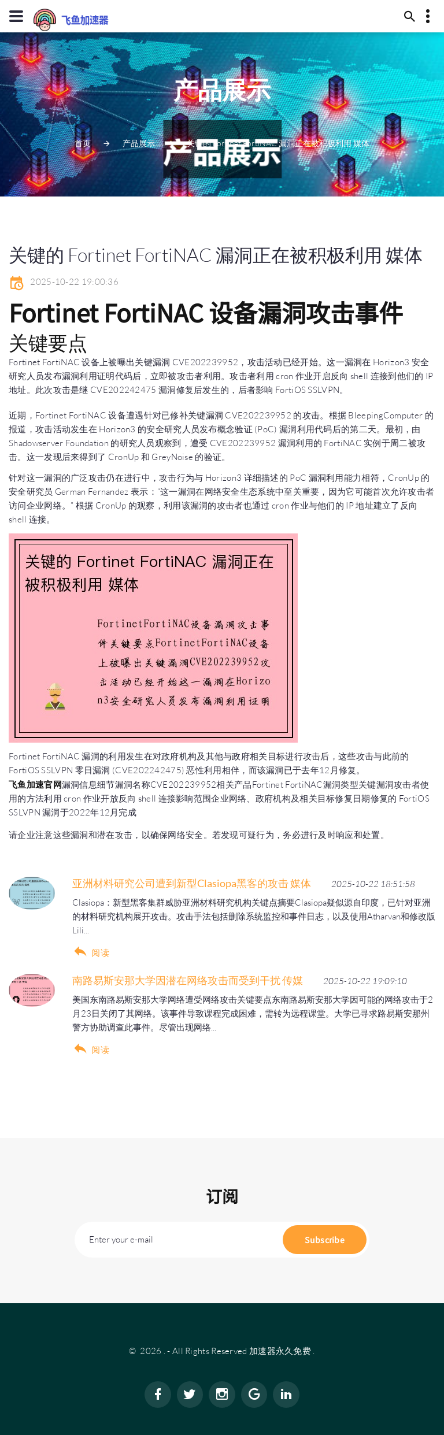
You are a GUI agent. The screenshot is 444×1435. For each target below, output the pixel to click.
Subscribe (325, 1239)
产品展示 (139, 143)
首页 (83, 143)
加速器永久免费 (280, 1350)
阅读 (100, 952)
